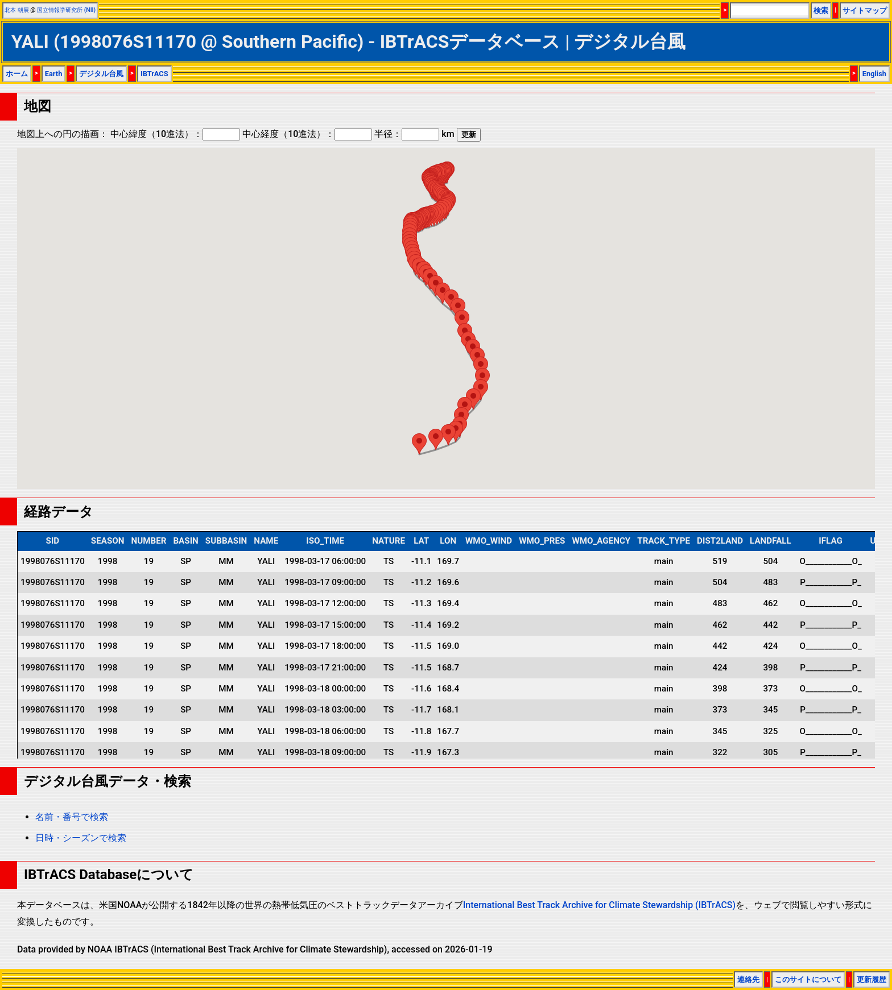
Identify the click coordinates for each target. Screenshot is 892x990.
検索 (820, 10)
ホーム (17, 73)
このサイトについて (808, 979)
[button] (442, 293)
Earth (54, 73)
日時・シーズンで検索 (80, 837)
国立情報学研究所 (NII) (66, 10)
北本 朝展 (17, 10)
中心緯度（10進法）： (175, 134)
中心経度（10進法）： (307, 134)
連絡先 (748, 979)
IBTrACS (154, 73)
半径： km (414, 134)
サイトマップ (865, 10)
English (874, 73)
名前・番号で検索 (71, 816)
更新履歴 (871, 979)
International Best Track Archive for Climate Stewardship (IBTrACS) (599, 905)
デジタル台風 (101, 73)
